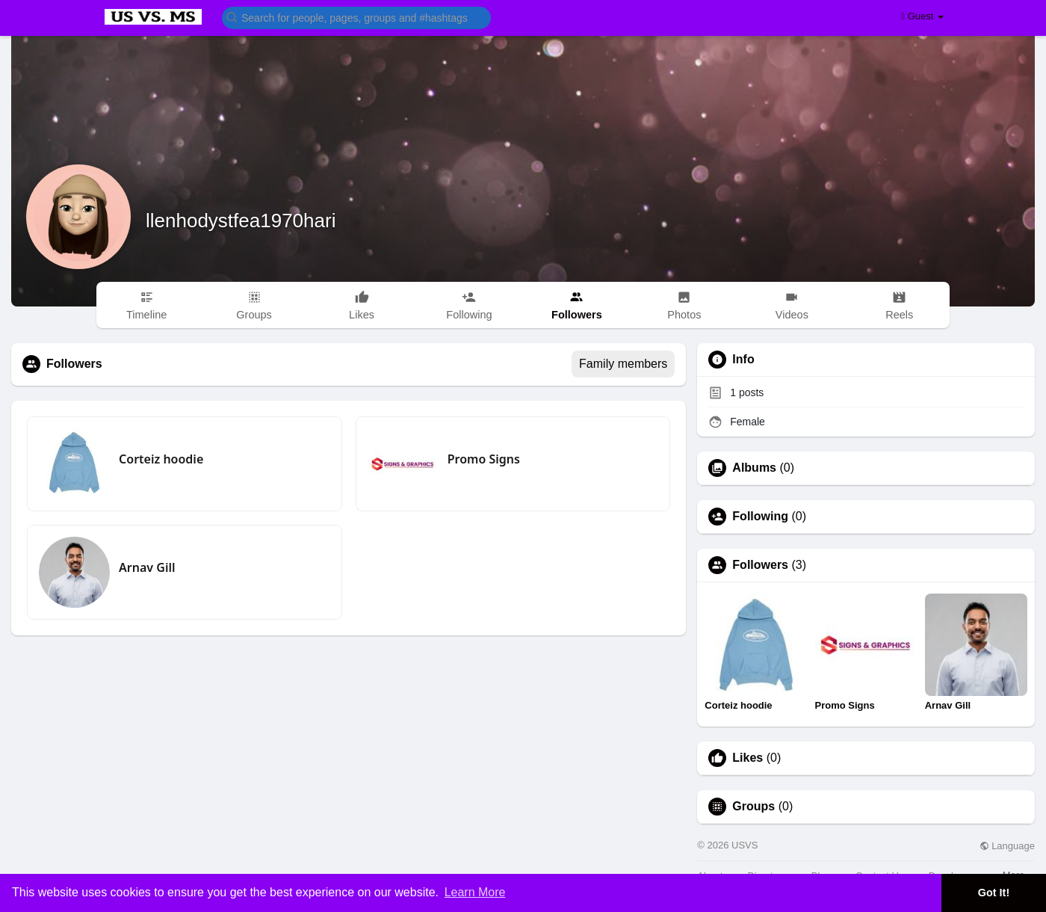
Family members (623, 363)
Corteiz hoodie (161, 459)
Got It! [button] (993, 893)
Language (1007, 846)
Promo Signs (484, 459)
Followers (760, 565)
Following (760, 517)
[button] (356, 16)
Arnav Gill (147, 567)
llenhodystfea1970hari (240, 220)
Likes (747, 758)
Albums (754, 468)
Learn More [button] (475, 892)
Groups (753, 807)
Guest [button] (922, 16)
